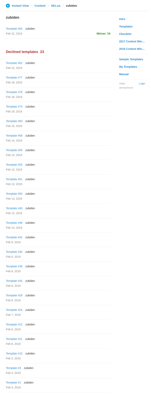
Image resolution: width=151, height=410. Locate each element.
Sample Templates (131, 59)
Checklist (125, 34)
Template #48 (14, 222)
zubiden (30, 28)
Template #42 (14, 237)
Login (142, 83)
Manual (124, 74)
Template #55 (14, 150)
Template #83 (14, 28)
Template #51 (14, 179)
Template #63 (14, 121)
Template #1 (13, 382)
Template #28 (14, 295)
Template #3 (13, 368)
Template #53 (14, 164)
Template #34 (14, 280)
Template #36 (14, 266)
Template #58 (14, 135)
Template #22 (14, 324)
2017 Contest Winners (133, 41)
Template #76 (14, 92)
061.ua (55, 5)
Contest (40, 5)
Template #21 (14, 339)
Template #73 (14, 106)
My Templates (128, 66)
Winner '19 (103, 33)
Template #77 (14, 77)
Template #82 (14, 63)
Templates (126, 26)
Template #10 (14, 353)
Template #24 (14, 309)
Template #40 (14, 251)
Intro (122, 19)
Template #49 (14, 208)
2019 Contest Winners (133, 48)
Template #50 (14, 193)
